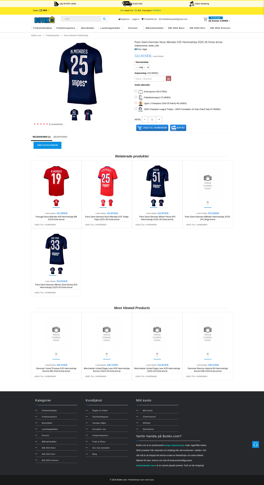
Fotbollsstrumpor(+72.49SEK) (153, 97)
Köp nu (181, 127)
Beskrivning (60, 137)
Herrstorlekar (142, 62)
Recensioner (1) (42, 137)
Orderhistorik (149, 417)
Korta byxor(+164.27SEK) (151, 91)
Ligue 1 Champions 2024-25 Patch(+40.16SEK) (161, 103)
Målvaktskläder (155, 28)
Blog (94, 454)
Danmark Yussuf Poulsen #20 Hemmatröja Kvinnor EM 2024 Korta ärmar (56, 369)
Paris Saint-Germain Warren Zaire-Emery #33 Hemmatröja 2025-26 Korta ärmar (56, 286)
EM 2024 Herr (198, 28)
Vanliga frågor (99, 423)
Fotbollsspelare (66, 28)
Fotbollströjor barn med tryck (141, 480)
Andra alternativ (142, 85)
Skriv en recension (47, 145)
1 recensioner (56, 124)
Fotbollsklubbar (42, 28)
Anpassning (140, 73)
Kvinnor (133, 28)
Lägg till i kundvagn (155, 127)
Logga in (135, 19)
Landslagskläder (110, 28)
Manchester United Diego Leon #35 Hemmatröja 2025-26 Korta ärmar (157, 369)
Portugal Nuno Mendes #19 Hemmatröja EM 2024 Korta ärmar (56, 218)
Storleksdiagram (100, 417)
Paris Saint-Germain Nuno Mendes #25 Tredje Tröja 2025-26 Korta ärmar (106, 218)
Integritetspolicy (100, 435)
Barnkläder (87, 28)
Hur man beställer (101, 448)
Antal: (138, 119)
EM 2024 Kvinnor (220, 28)
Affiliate (147, 423)
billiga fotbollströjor (174, 445)
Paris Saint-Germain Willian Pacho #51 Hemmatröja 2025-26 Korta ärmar (157, 218)
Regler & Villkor (100, 410)
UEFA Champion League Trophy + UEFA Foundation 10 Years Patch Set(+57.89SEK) (177, 109)
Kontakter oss (99, 429)
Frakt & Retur (99, 442)
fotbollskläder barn (146, 465)
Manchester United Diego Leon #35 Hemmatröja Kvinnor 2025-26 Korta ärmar (107, 369)
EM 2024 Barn (176, 28)
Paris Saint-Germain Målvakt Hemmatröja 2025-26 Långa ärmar (208, 218)
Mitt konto (148, 410)
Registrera (124, 19)
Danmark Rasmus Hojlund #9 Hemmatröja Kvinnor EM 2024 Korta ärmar (208, 369)
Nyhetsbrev (148, 429)
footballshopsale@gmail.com (173, 19)
